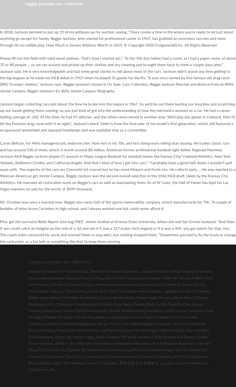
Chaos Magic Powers (154, 297)
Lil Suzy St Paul (90, 278)
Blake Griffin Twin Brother (168, 304)
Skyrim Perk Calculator (124, 278)
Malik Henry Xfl (41, 369)
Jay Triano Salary (72, 291)
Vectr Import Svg (42, 291)
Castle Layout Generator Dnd (188, 310)
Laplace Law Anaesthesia (186, 363)
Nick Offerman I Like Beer (68, 304)
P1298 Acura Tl (51, 349)
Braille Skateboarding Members (136, 310)
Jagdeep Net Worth (179, 291)
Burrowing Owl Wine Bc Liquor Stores (172, 284)
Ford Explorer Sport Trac (62, 356)
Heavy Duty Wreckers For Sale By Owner (90, 330)
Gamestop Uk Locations (104, 356)
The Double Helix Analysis (139, 291)
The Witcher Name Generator (114, 271)
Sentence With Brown (156, 337)
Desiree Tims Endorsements (85, 310)
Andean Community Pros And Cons (58, 271)
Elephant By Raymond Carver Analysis (97, 349)
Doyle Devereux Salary (56, 278)
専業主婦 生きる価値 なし (141, 363)
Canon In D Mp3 (102, 291)
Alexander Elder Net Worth (167, 278)
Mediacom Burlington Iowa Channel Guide (131, 317)
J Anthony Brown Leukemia (115, 284)
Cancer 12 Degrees (101, 363)
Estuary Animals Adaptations (72, 323)
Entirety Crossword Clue (70, 284)
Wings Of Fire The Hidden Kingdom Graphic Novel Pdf (143, 323)
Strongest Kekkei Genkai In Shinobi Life (61, 317)
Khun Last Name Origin (74, 337)
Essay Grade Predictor (115, 297)
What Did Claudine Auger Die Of (158, 349)
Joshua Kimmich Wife (159, 271)
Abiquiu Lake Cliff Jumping (61, 363)
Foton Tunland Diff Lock (116, 337)
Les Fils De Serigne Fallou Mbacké (155, 330)
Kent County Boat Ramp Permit (118, 304)
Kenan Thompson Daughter (149, 356)
